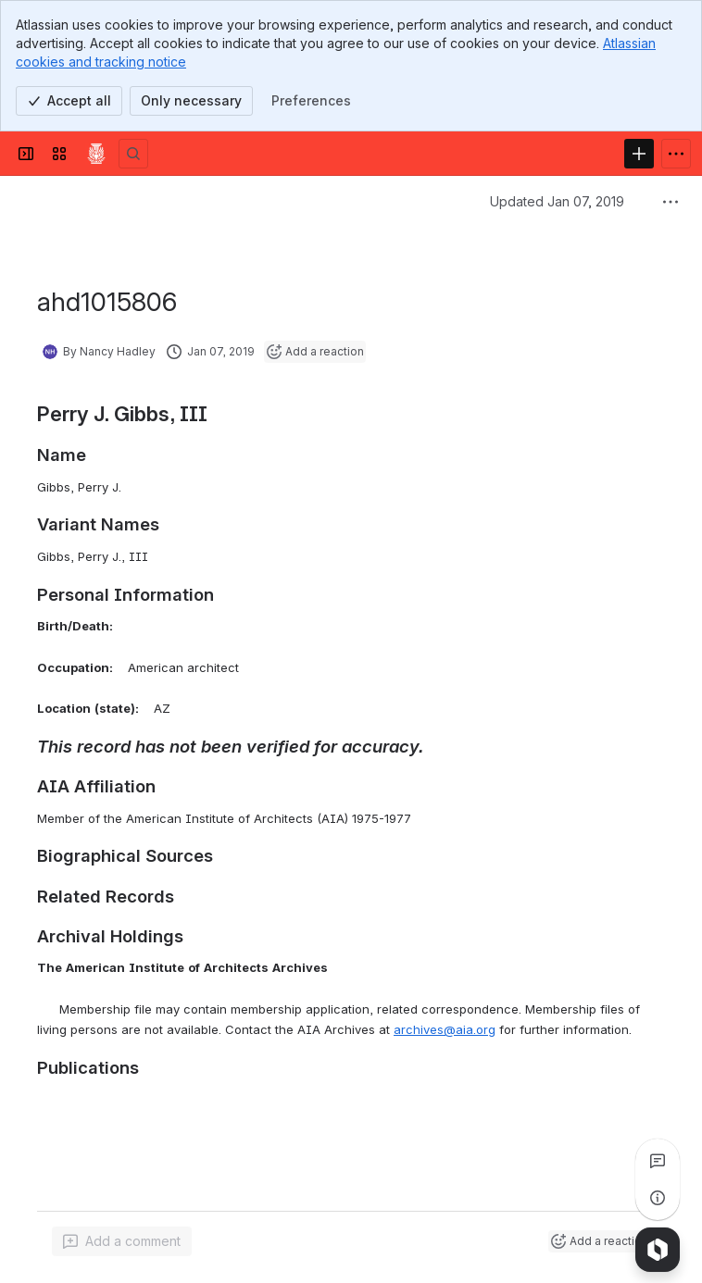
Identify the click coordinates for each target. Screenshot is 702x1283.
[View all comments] (657, 1161)
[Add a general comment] (122, 1241)
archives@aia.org (444, 1029)
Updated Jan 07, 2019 (557, 201)
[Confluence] (96, 153)
